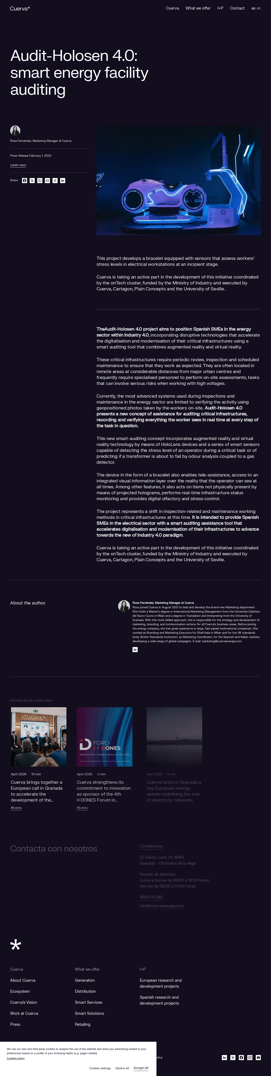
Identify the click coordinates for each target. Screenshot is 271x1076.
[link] (55, 180)
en (259, 8)
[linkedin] (62, 180)
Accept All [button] (141, 1068)
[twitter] (32, 180)
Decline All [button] (122, 1068)
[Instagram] (249, 1057)
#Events (22, 808)
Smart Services (88, 1002)
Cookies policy (16, 1058)
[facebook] (24, 180)
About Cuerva (22, 980)
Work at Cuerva (24, 1013)
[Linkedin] (135, 649)
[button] (45, 766)
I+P (143, 969)
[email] (47, 180)
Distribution (85, 991)
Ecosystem (20, 991)
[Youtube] (258, 1057)
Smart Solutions (89, 1013)
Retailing (82, 1024)
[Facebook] (241, 1057)
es (253, 8)
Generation (85, 980)
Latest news (18, 165)
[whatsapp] (39, 180)
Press (15, 1024)
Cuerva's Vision (23, 1002)
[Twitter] (232, 1057)
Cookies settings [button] (100, 1068)
